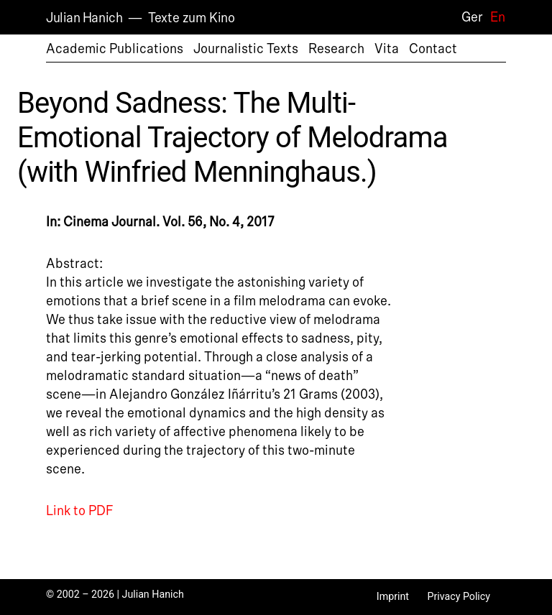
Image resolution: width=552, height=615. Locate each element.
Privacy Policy (458, 596)
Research (336, 49)
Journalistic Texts (245, 49)
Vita (386, 49)
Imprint (393, 596)
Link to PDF (79, 511)
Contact (433, 49)
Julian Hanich (84, 18)
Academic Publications (114, 49)
